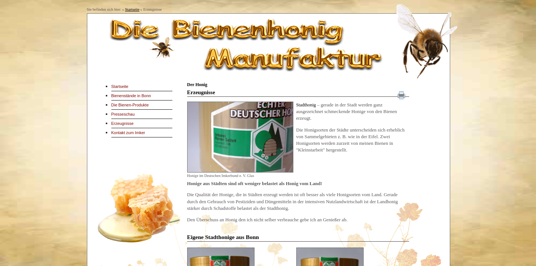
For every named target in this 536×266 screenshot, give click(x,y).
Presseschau (123, 114)
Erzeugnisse (122, 123)
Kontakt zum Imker (128, 132)
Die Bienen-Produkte (130, 105)
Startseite (132, 9)
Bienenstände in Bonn (131, 95)
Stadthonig (306, 105)
